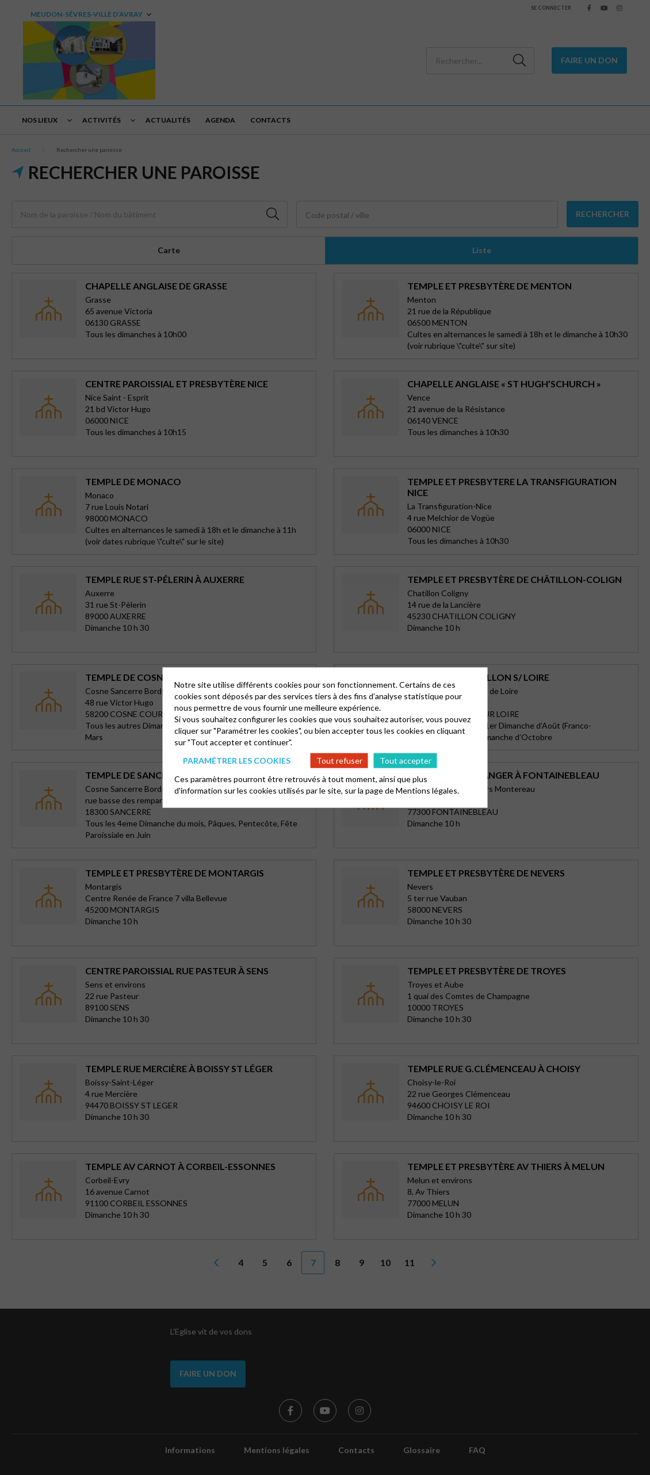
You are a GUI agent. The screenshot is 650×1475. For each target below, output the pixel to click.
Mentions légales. (427, 790)
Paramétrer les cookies (236, 760)
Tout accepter (405, 760)
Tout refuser (339, 760)
